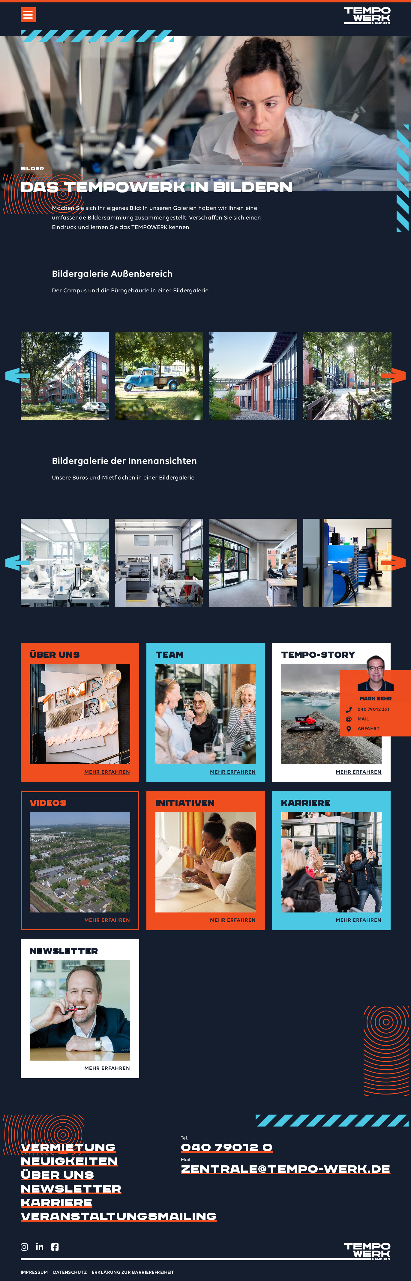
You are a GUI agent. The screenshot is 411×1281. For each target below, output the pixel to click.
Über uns (57, 1175)
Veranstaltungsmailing (119, 1216)
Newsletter (71, 1189)
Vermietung (68, 1147)
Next (398, 376)
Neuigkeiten (69, 1161)
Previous (13, 376)
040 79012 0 (227, 1147)
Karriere (57, 1202)
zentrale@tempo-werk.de (286, 1169)
